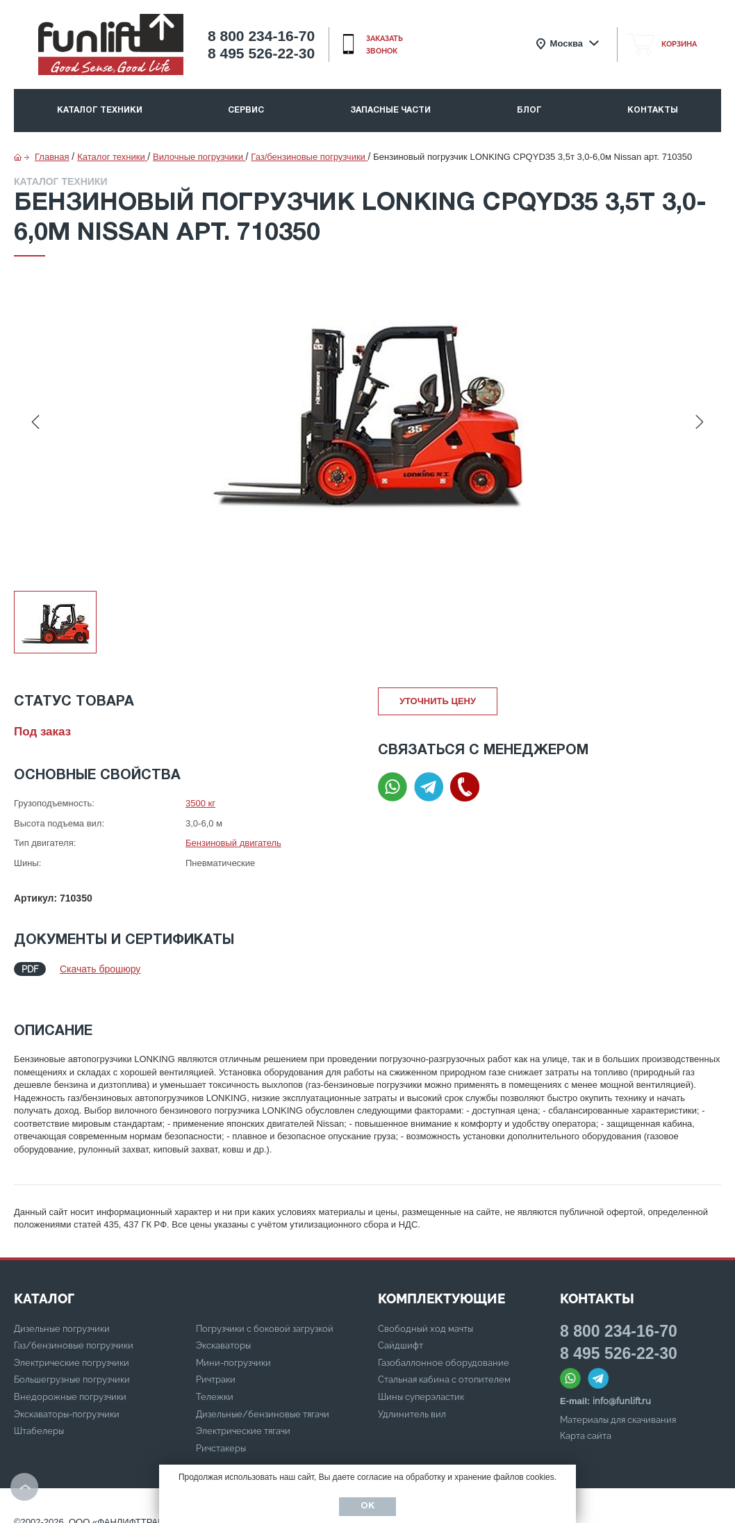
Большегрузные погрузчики (72, 1365)
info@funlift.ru (622, 1387)
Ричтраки (216, 1365)
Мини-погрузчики (233, 1349)
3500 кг (200, 803)
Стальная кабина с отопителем (444, 1365)
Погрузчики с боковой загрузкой (264, 1315)
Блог (529, 110)
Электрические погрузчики (71, 1349)
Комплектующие (441, 1284)
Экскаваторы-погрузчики (66, 1400)
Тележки (214, 1383)
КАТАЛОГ (44, 1284)
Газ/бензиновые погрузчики (73, 1331)
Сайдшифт (400, 1331)
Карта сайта (585, 1422)
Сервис (246, 110)
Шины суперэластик (421, 1383)
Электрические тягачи (243, 1417)
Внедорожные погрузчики (70, 1383)
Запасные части (390, 110)
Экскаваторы (223, 1331)
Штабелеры (39, 1417)
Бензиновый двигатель (233, 843)
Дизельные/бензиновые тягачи (262, 1400)
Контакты (652, 110)
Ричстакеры (221, 1434)
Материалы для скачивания (618, 1406)
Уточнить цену (437, 701)
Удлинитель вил (412, 1400)
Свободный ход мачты (425, 1315)
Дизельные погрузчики (62, 1315)
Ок (367, 1506)
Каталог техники (99, 110)
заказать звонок (384, 45)
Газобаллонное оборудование (443, 1349)
